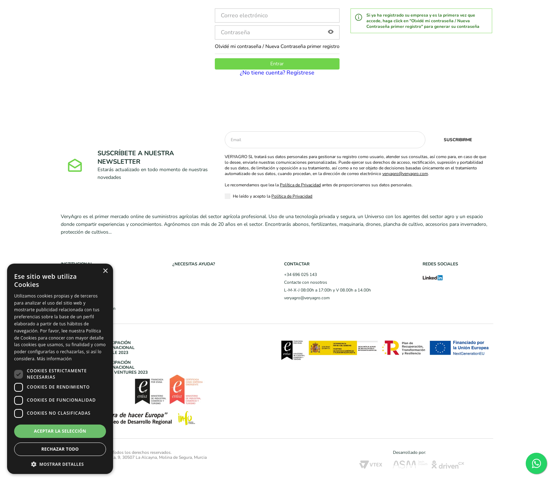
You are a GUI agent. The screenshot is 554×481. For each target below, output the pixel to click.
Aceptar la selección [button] (60, 431)
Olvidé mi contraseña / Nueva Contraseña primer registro (277, 46)
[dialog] (60, 369)
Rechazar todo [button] (60, 449)
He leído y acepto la (272, 196)
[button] (331, 32)
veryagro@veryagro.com (405, 173)
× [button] (105, 271)
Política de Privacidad (300, 185)
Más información (54, 359)
